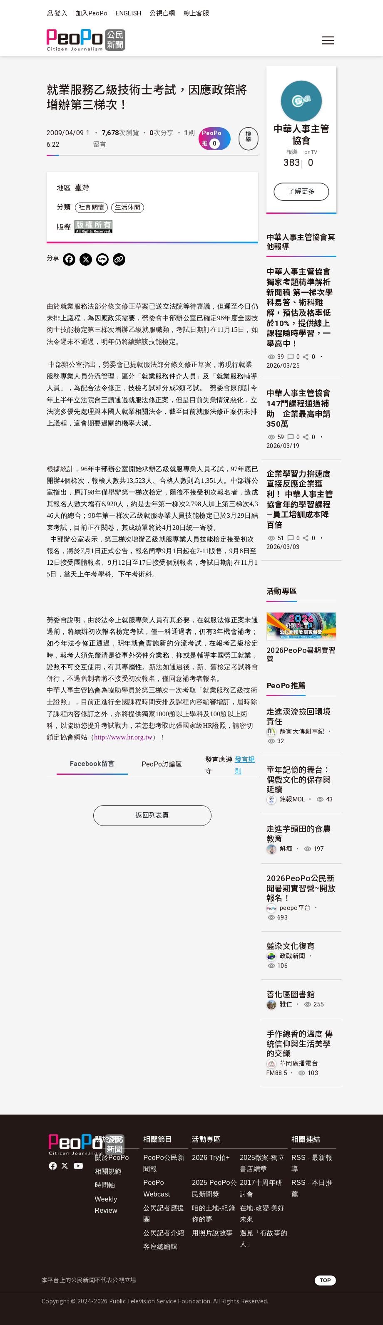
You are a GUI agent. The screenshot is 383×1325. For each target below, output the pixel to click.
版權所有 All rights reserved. (95, 226)
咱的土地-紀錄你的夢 (213, 1213)
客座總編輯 (160, 1246)
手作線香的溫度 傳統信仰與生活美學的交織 (299, 1043)
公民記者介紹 (163, 1232)
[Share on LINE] (102, 259)
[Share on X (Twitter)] (86, 259)
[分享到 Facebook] (69, 259)
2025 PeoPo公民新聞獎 (214, 1188)
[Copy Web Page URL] (119, 259)
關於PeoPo (112, 1157)
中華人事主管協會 (301, 133)
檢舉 (248, 137)
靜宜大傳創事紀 (302, 731)
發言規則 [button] (245, 765)
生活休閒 (127, 207)
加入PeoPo (91, 13)
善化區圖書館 (290, 993)
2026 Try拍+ (211, 1157)
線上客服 (196, 13)
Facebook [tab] (92, 764)
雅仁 (286, 1004)
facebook (53, 1166)
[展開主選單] (328, 40)
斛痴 (286, 849)
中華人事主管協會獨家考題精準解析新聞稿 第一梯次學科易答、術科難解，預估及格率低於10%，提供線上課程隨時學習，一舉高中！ (299, 308)
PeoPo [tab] (162, 764)
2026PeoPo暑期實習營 (301, 654)
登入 (61, 13)
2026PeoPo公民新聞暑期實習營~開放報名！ (301, 887)
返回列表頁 (152, 815)
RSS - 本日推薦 (311, 1188)
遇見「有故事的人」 (263, 1238)
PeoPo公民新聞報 (163, 1163)
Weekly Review (106, 1205)
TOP (325, 1280)
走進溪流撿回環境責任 (298, 716)
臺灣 (82, 188)
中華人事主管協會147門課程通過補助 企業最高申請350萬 (298, 408)
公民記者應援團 (163, 1213)
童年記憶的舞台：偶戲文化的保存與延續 (298, 779)
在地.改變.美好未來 (262, 1213)
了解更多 (301, 191)
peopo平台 (295, 908)
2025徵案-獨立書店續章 (262, 1163)
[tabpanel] (152, 792)
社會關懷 (91, 207)
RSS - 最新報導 (311, 1163)
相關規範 (108, 1171)
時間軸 (105, 1185)
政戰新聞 (292, 956)
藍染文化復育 (290, 945)
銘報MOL (292, 799)
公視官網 (162, 13)
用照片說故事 (212, 1232)
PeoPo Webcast (156, 1188)
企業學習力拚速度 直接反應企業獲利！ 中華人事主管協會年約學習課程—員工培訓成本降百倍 (299, 499)
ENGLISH (128, 13)
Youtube (79, 1166)
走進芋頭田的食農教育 (298, 833)
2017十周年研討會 (261, 1188)
